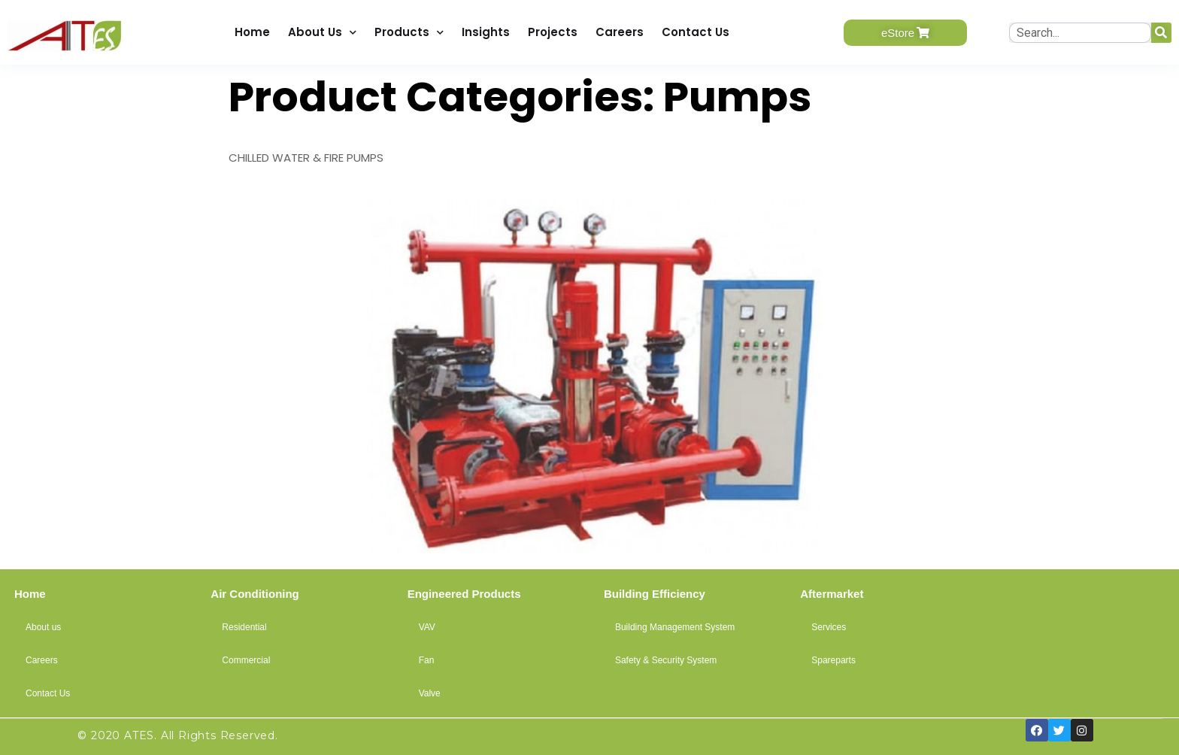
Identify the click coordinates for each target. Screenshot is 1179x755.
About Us (322, 32)
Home (252, 32)
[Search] (1161, 33)
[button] (905, 33)
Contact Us (695, 32)
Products (409, 32)
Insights (486, 32)
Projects (552, 32)
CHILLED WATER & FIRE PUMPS (306, 157)
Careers (620, 32)
